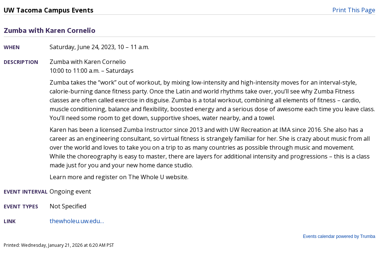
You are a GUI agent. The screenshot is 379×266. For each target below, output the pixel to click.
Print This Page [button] (353, 10)
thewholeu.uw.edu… (77, 221)
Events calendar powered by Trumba (339, 236)
